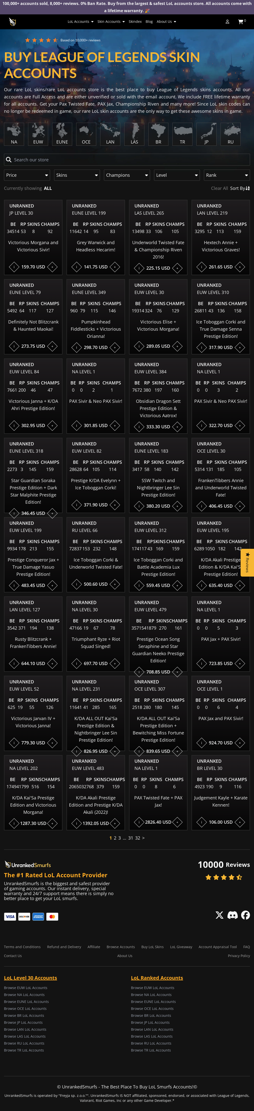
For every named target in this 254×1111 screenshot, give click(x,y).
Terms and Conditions (22, 946)
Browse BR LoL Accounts (24, 1015)
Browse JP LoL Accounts (23, 1022)
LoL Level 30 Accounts (30, 977)
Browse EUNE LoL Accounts (26, 1001)
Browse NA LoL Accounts (24, 994)
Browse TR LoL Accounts (24, 1050)
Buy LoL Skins (152, 946)
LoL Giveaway (181, 946)
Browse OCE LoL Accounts (25, 1008)
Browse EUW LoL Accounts (25, 987)
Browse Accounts (121, 946)
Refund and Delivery (64, 946)
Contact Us (13, 955)
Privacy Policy (239, 955)
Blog (149, 21)
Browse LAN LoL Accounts (25, 1029)
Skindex (135, 21)
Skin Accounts (111, 21)
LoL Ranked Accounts (157, 977)
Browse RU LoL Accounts (24, 1043)
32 (137, 838)
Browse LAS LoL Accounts (25, 1036)
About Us (166, 21)
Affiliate (94, 946)
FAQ (246, 946)
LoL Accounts (81, 21)
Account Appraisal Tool (218, 946)
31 (130, 838)
